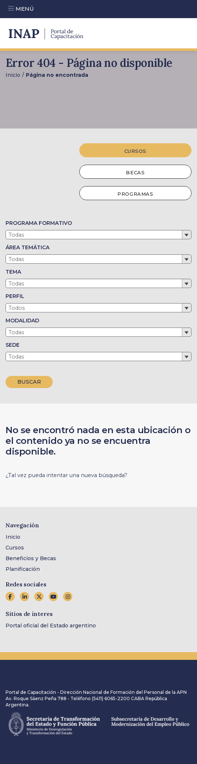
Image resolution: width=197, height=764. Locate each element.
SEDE (13, 345)
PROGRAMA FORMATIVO (39, 223)
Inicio (13, 75)
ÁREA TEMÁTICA (27, 247)
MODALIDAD (22, 320)
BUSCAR (29, 381)
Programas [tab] (135, 194)
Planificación (23, 569)
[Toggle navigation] (11, 7)
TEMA (13, 271)
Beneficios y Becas (31, 558)
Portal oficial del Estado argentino (51, 625)
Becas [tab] (135, 172)
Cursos (15, 547)
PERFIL (15, 296)
